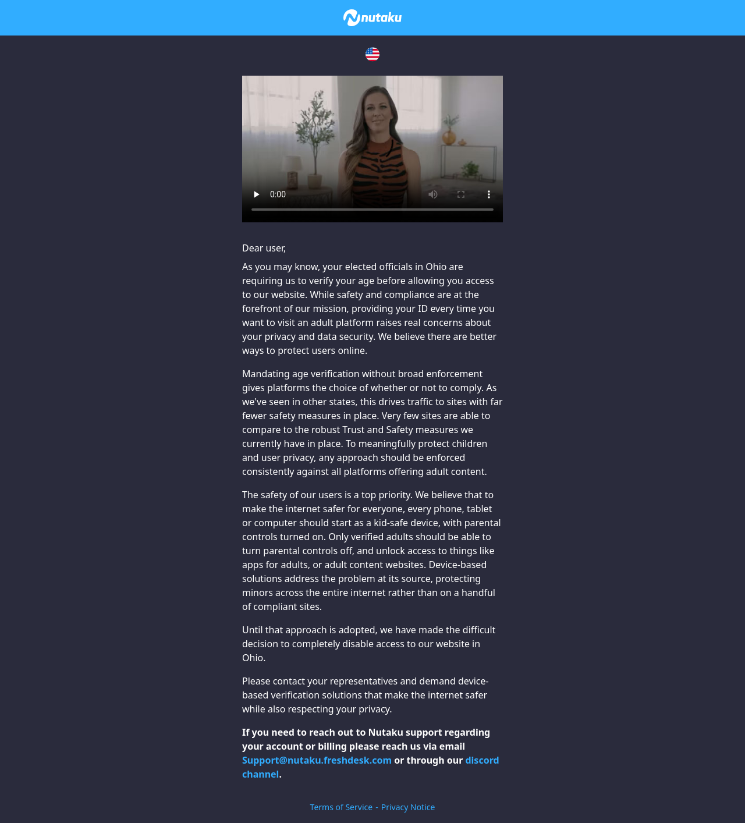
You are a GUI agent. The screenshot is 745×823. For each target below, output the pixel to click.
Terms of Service (341, 807)
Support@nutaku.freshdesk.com (317, 760)
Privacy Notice (408, 807)
